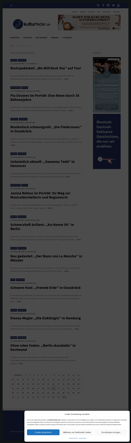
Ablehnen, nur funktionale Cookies (77, 432)
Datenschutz (73, 438)
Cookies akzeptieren (43, 432)
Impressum (83, 438)
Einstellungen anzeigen (110, 432)
